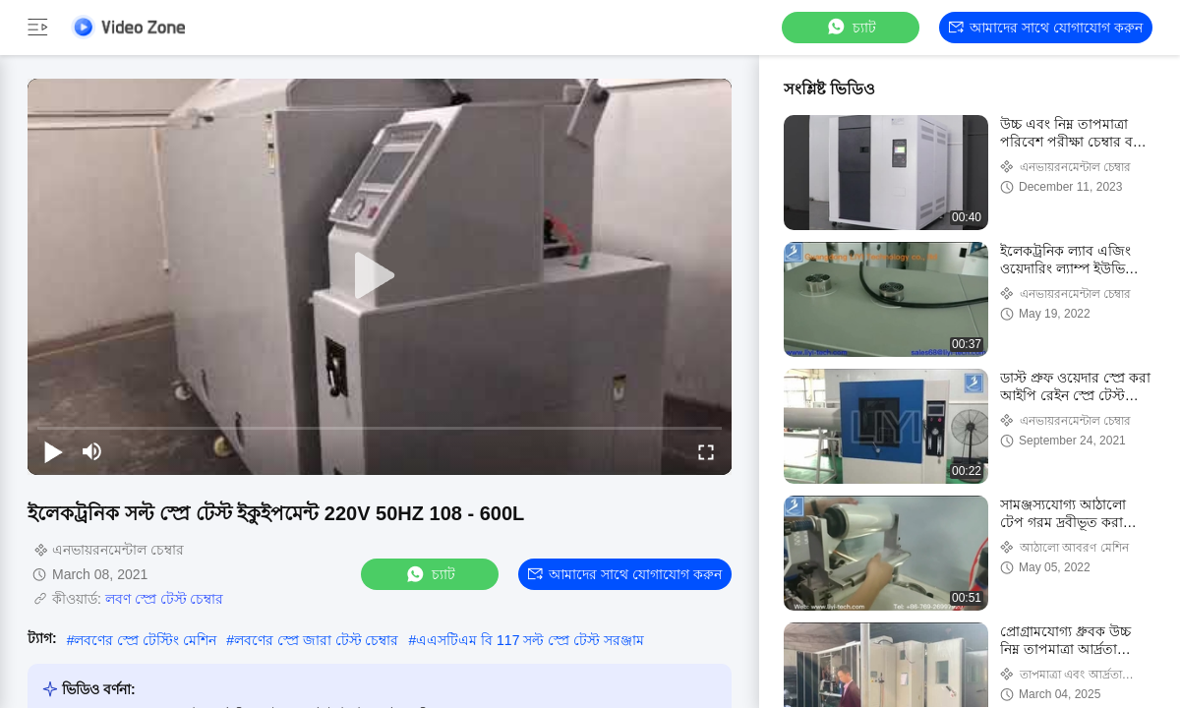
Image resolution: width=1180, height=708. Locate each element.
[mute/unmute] (92, 451)
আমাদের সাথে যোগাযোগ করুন (1046, 27)
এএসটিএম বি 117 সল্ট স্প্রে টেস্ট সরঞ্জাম (530, 640)
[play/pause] (53, 451)
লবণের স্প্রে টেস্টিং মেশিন (145, 640)
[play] (379, 276)
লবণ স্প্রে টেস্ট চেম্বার (164, 599)
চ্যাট (850, 27)
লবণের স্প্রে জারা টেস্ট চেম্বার (316, 640)
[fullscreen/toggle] (706, 451)
